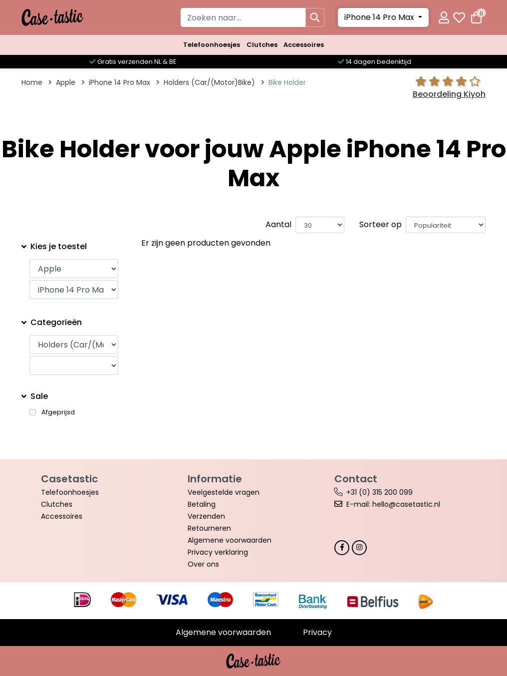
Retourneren (209, 528)
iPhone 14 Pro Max (380, 17)
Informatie (215, 479)
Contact (355, 479)
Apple (65, 82)
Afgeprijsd (58, 412)
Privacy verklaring (218, 552)
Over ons (203, 564)
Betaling (202, 504)
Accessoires (303, 44)
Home (31, 82)
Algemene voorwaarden (229, 540)
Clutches (262, 44)
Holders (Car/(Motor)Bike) (209, 82)
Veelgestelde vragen (223, 492)
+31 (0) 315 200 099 (379, 492)
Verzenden (206, 516)
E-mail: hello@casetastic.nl (393, 504)
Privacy (317, 632)
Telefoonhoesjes (211, 44)
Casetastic (69, 479)
